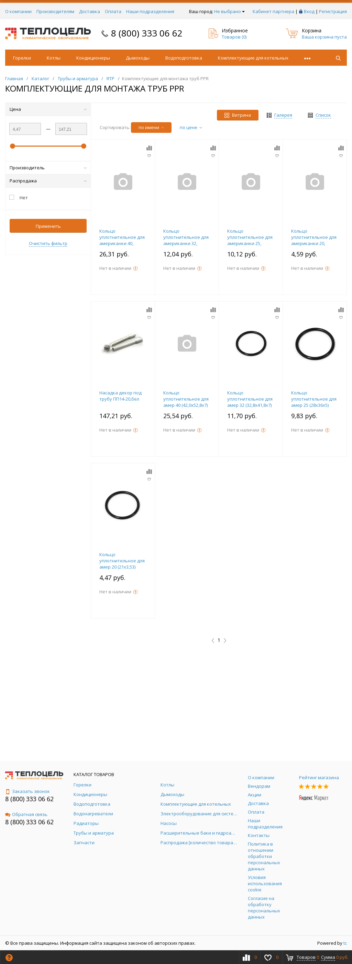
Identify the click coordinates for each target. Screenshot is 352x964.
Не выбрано (229, 11)
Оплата (113, 11)
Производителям (55, 11)
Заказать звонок (27, 791)
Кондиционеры (93, 58)
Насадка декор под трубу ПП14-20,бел (120, 396)
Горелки (22, 58)
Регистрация (333, 11)
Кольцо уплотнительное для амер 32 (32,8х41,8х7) (250, 399)
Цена (48, 109)
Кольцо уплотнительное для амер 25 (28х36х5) (314, 399)
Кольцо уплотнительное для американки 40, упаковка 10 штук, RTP (122, 243)
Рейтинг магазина (319, 777)
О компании (18, 11)
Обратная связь (26, 814)
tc (345, 943)
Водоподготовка (183, 58)
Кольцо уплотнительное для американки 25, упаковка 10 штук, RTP (250, 243)
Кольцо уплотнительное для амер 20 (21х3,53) (122, 560)
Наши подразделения (150, 11)
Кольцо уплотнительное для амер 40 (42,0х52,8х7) (186, 399)
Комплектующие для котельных (253, 58)
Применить (48, 226)
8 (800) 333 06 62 (147, 33)
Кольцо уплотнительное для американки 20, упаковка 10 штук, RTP (314, 243)
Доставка (89, 11)
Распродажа (48, 181)
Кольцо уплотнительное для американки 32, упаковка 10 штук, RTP (186, 243)
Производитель (48, 168)
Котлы (53, 58)
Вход (309, 11)
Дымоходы (138, 58)
